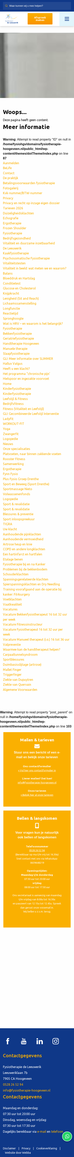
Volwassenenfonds (16, 494)
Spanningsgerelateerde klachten (25, 579)
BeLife (7, 168)
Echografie (10, 218)
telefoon (57, 1131)
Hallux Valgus (12, 363)
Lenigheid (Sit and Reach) (21, 298)
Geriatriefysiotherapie (18, 338)
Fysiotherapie (12, 233)
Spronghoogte (13, 318)
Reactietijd (10, 313)
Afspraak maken (40, 18)
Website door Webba (18, 1152)
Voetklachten (12, 599)
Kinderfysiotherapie (17, 388)
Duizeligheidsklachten (18, 213)
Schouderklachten (16, 574)
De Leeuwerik (12, 248)
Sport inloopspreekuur (19, 519)
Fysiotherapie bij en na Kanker (24, 564)
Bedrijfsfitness (13, 403)
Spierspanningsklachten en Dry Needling (31, 584)
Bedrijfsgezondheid (17, 238)
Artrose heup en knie (17, 544)
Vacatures (10, 609)
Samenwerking (13, 464)
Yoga (6, 429)
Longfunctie (11, 308)
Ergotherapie (12, 223)
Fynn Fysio (10, 474)
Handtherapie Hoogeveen (21, 343)
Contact (8, 173)
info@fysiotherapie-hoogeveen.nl (37, 782)
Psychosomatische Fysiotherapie (26, 258)
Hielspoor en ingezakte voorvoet (26, 378)
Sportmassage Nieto (17, 489)
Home (7, 383)
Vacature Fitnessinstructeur (22, 624)
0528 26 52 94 (37, 850)
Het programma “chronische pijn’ (26, 373)
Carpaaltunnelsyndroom (20, 654)
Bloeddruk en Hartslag (19, 278)
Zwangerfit (11, 434)
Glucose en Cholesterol (19, 288)
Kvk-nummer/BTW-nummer (22, 193)
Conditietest (12, 283)
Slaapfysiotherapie (16, 353)
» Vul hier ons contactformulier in (37, 770)
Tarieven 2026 (13, 208)
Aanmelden (11, 163)
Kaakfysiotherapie (16, 253)
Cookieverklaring (46, 1148)
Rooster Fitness (14, 459)
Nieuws (8, 444)
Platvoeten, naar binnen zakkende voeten (32, 454)
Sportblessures (13, 659)
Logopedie (10, 439)
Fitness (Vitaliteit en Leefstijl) (23, 409)
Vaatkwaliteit (12, 604)
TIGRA (7, 524)
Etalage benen (13, 559)
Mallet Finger (12, 669)
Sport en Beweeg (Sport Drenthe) (26, 484)
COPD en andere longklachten (24, 549)
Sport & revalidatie (16, 504)
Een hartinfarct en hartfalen (22, 554)
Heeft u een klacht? (16, 368)
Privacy (8, 198)
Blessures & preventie (18, 514)
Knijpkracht (11, 293)
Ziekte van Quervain (17, 684)
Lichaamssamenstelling (19, 303)
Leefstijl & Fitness (15, 399)
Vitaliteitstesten (14, 263)
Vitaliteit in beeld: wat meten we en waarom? (35, 268)
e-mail (41, 1131)
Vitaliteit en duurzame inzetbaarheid (29, 243)
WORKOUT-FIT (13, 423)
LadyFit (8, 419)
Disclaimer (9, 1148)
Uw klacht (10, 529)
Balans (8, 273)
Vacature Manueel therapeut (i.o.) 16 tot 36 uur (36, 639)
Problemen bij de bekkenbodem (25, 569)
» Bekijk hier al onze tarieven (37, 794)
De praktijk (10, 178)
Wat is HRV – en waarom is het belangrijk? (33, 323)
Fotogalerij (10, 188)
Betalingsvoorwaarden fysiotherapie (29, 183)
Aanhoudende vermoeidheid (23, 539)
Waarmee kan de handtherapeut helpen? (31, 649)
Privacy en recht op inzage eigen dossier (31, 203)
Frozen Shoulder (14, 228)
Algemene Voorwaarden (20, 689)
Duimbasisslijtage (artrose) (22, 664)
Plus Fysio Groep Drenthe (21, 479)
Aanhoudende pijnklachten (22, 534)
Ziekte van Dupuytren (18, 679)
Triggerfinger (12, 674)
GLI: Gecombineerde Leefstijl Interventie (31, 413)
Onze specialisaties (16, 449)
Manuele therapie (15, 348)
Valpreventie (12, 644)
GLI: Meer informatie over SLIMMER (28, 358)
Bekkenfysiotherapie (17, 333)
